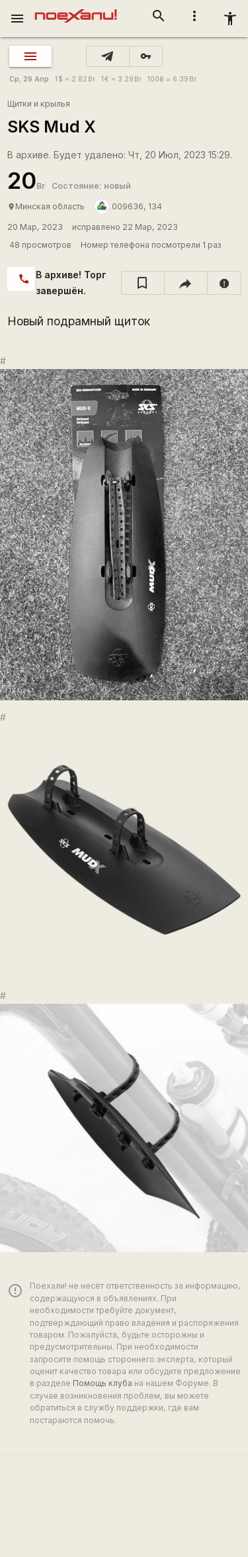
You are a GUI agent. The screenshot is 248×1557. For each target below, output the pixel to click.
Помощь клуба (102, 1383)
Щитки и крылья (38, 104)
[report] (224, 283)
